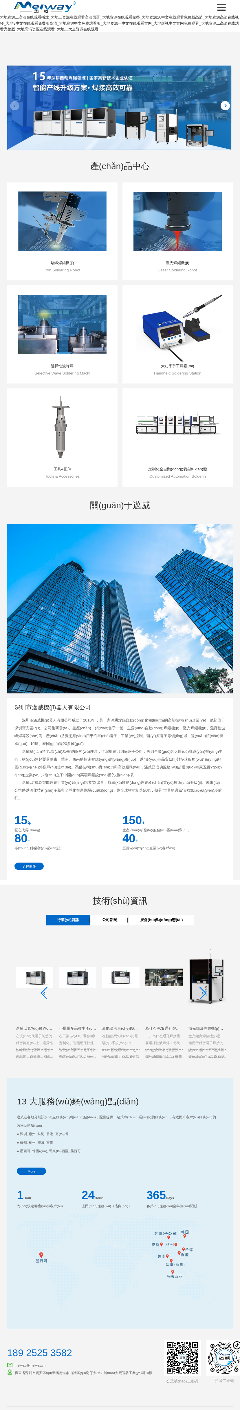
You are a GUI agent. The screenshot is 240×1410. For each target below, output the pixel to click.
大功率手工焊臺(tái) (177, 366)
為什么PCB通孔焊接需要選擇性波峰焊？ (179, 1028)
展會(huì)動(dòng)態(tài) (161, 920)
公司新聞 (109, 920)
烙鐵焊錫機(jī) (62, 263)
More (31, 1171)
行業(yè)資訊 (68, 920)
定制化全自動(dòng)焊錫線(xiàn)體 (177, 469)
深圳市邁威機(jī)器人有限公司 (44, 7)
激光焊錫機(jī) (177, 263)
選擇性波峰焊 (62, 366)
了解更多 (29, 866)
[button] (108, 137)
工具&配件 (62, 469)
